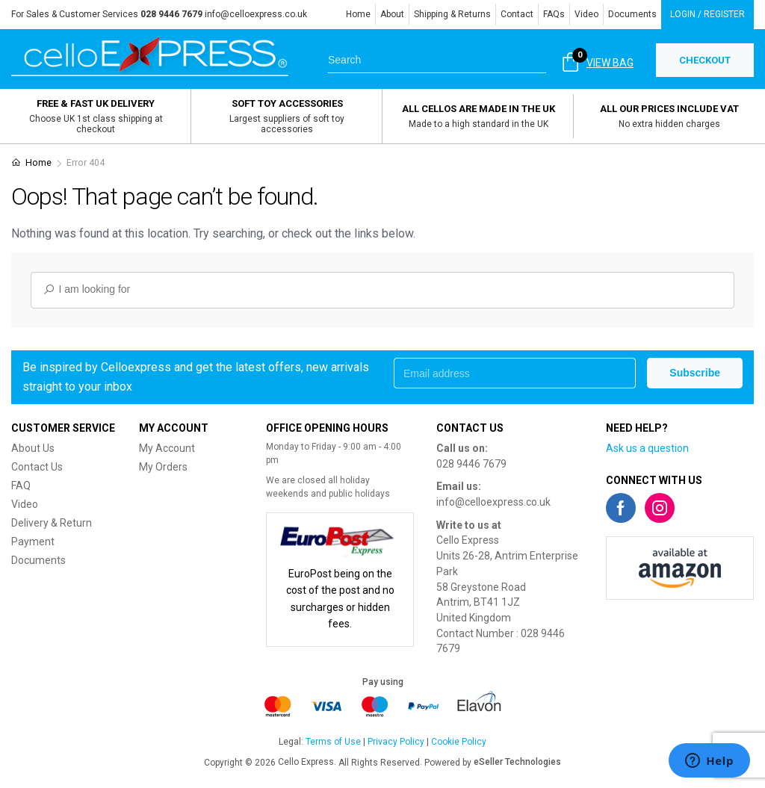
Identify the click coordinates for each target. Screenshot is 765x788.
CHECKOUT (705, 60)
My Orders (163, 467)
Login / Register (707, 14)
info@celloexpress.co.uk (256, 14)
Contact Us (37, 467)
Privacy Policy (396, 741)
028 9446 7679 (471, 464)
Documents (632, 14)
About (392, 14)
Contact (517, 14)
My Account (167, 448)
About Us (33, 448)
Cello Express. (307, 762)
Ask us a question (647, 448)
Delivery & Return (51, 523)
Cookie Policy (458, 741)
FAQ (21, 485)
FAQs (554, 14)
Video (586, 14)
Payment (33, 541)
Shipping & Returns (452, 14)
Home (358, 14)
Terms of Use (333, 741)
